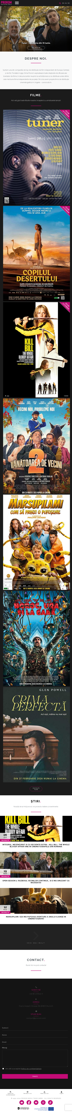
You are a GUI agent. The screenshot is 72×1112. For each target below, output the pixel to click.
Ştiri (36, 801)
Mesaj (4, 1048)
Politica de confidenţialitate (10, 1093)
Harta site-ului (44, 1092)
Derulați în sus (27, 1092)
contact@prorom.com (36, 1018)
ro (69, 3)
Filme (36, 95)
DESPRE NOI (36, 58)
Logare (61, 1092)
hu (66, 3)
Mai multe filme (36, 788)
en (63, 3)
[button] (70, 26)
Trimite (35, 1076)
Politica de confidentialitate (31, 1069)
